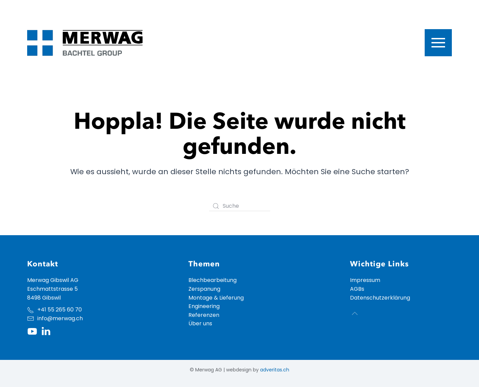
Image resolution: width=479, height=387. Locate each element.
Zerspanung (204, 289)
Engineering (204, 306)
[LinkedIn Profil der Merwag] (46, 331)
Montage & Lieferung (216, 298)
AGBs (357, 289)
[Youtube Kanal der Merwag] (32, 331)
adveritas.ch (274, 369)
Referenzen (203, 315)
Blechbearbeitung (212, 280)
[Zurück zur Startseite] (85, 43)
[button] (438, 42)
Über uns (200, 323)
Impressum (365, 280)
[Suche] (239, 206)
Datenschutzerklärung (380, 298)
